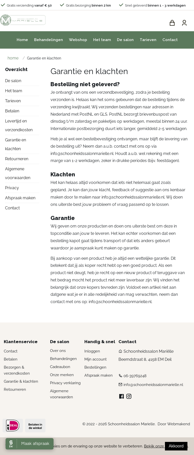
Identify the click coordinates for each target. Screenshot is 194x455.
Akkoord (176, 446)
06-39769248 (135, 377)
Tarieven (148, 41)
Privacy (12, 188)
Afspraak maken (20, 199)
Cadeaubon (60, 368)
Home (22, 41)
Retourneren (16, 159)
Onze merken (62, 376)
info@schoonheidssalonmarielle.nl (82, 154)
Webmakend (178, 425)
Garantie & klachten (21, 382)
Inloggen (92, 352)
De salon (125, 41)
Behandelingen (48, 41)
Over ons (58, 351)
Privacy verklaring (65, 384)
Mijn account (95, 360)
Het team (102, 41)
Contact (170, 41)
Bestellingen (95, 368)
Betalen (12, 112)
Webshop (78, 41)
